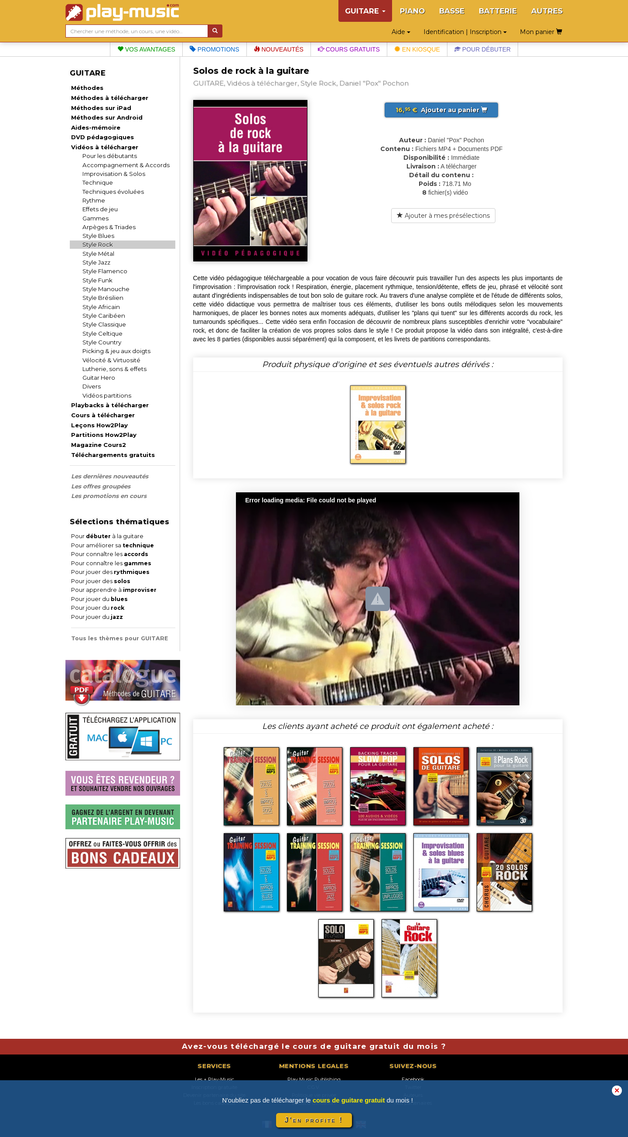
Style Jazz (96, 262)
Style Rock (97, 244)
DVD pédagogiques (102, 137)
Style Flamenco (104, 271)
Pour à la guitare (107, 536)
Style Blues (98, 235)
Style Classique (104, 324)
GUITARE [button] (365, 11)
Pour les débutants (109, 155)
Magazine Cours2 (98, 444)
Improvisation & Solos (113, 173)
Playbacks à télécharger (110, 405)
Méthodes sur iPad (101, 107)
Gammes (95, 218)
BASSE (451, 11)
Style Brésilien (102, 297)
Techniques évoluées (113, 191)
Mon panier (541, 32)
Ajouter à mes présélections (443, 216)
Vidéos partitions (106, 395)
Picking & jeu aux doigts (116, 350)
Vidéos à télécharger (104, 147)
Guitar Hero (98, 377)
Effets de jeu (100, 209)
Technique (97, 182)
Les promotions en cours (109, 495)
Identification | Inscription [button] (465, 32)
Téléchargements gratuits (113, 454)
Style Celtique (102, 333)
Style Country (101, 342)
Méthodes (87, 87)
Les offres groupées (100, 486)
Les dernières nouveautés (109, 476)
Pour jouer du (99, 599)
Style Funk (97, 280)
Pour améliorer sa (112, 545)
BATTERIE (498, 11)
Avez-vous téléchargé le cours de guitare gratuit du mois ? (314, 1046)
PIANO (412, 11)
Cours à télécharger (103, 415)
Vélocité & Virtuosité (111, 360)
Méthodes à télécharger (109, 97)
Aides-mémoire (95, 127)
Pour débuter (482, 49)
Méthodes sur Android (107, 117)
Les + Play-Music (214, 1079)
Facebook (413, 1079)
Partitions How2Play (104, 434)
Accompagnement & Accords (126, 164)
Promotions (214, 49)
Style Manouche (106, 288)
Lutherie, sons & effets (114, 368)
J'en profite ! (314, 1120)
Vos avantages (146, 49)
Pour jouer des (110, 572)
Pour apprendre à (114, 590)
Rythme (93, 200)
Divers (91, 386)
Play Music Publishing (314, 1079)
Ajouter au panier (441, 110)
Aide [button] (401, 32)
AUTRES (547, 11)
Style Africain (101, 306)
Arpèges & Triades (109, 226)
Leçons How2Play (99, 425)
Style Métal (98, 253)
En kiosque (417, 49)
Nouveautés (279, 49)
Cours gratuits (349, 49)
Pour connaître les (109, 554)
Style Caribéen (103, 315)
